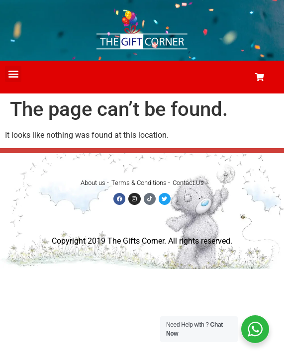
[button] (13, 74)
